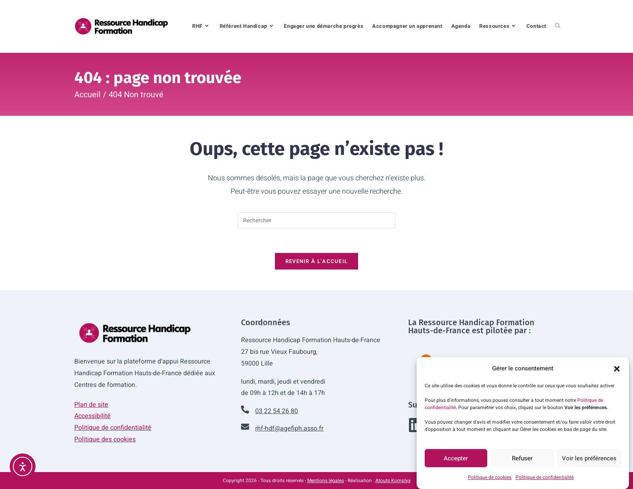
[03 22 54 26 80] (245, 409)
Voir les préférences (589, 461)
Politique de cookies (489, 480)
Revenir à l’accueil (316, 261)
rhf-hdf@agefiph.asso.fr (289, 428)
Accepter (456, 461)
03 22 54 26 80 (276, 411)
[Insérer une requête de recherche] (316, 220)
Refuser (522, 461)
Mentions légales (325, 480)
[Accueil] (87, 94)
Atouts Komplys (393, 480)
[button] (617, 372)
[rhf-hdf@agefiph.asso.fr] (245, 427)
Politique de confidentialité (545, 480)
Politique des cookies (105, 439)
